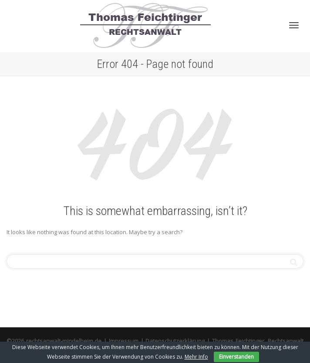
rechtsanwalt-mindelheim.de (63, 341)
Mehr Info (196, 356)
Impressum (123, 341)
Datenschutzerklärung (175, 341)
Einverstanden (236, 356)
